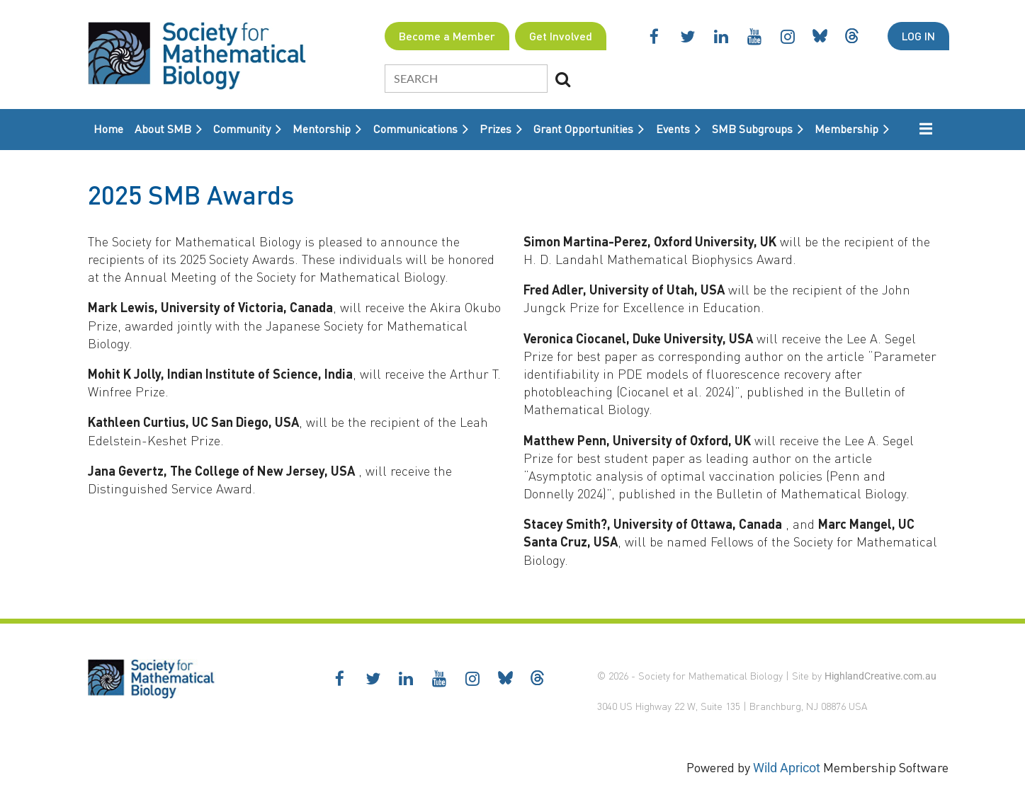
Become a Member (447, 35)
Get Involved (560, 35)
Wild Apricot (786, 767)
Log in (918, 35)
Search (562, 79)
